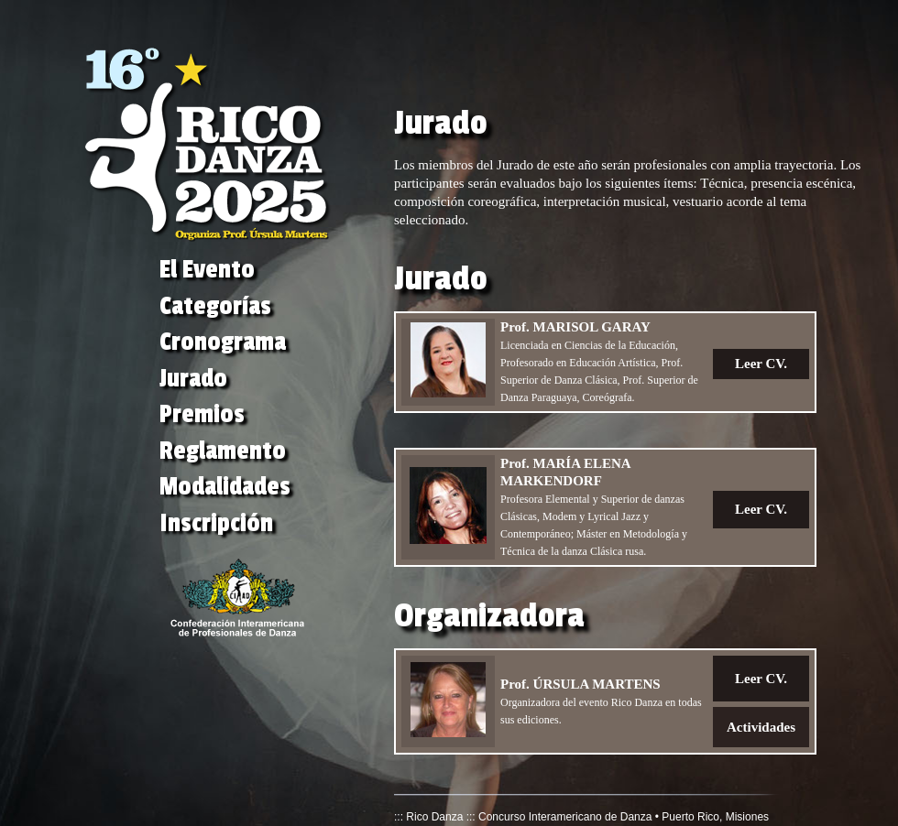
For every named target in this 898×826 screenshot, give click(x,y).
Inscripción (216, 523)
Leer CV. (761, 363)
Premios (202, 414)
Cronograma (222, 342)
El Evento (207, 270)
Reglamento (222, 451)
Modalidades (224, 487)
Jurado (193, 379)
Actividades (761, 727)
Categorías (215, 306)
